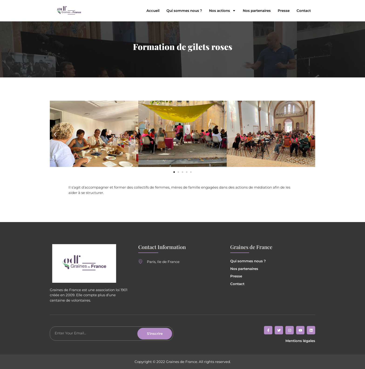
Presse (284, 11)
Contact (304, 11)
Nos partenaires (257, 11)
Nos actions (222, 11)
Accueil (152, 11)
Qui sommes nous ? (184, 11)
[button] (55, 134)
